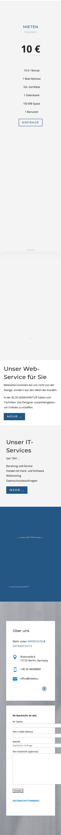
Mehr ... (14, 416)
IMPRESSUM (35, 641)
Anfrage (30, 249)
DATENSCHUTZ (22, 646)
